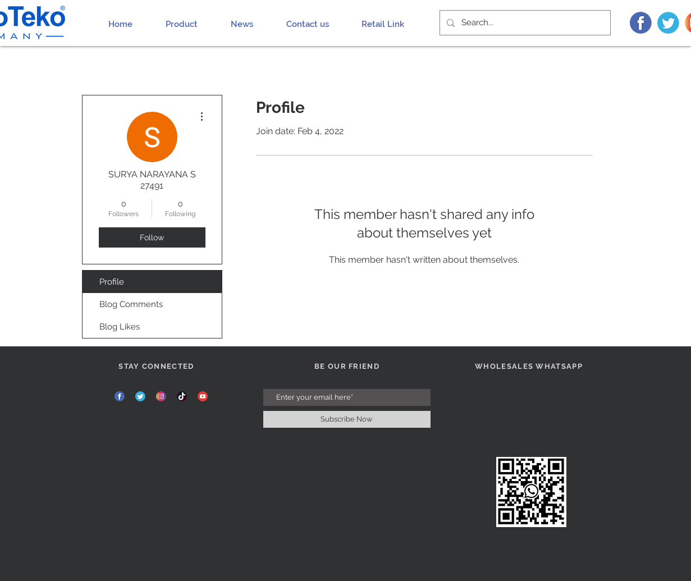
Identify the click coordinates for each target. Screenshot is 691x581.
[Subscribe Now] (347, 419)
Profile (111, 282)
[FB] (641, 23)
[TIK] (182, 396)
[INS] (161, 396)
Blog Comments (131, 304)
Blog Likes (119, 327)
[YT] (203, 396)
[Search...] (524, 23)
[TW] (668, 23)
